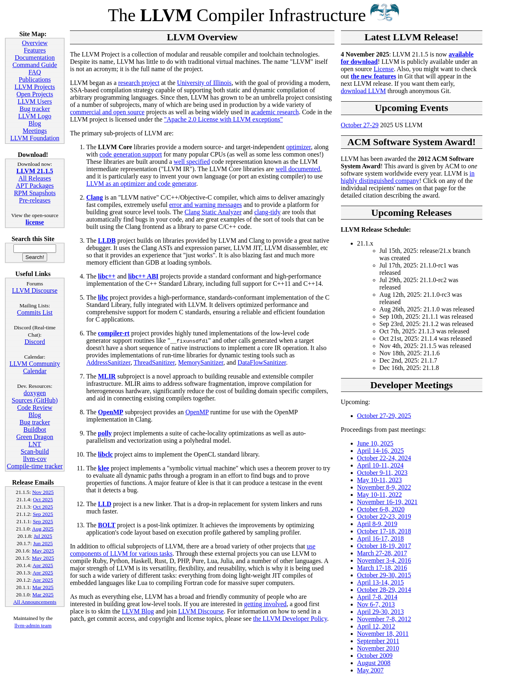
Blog (34, 123)
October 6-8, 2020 (381, 509)
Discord (34, 341)
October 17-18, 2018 (384, 531)
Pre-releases (34, 200)
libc (103, 297)
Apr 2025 (43, 565)
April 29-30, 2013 (380, 611)
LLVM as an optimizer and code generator (141, 183)
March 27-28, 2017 (382, 553)
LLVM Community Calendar (34, 367)
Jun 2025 (43, 543)
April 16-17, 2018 (380, 538)
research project (139, 82)
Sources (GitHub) (35, 400)
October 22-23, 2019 (384, 516)
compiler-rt (114, 333)
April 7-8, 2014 (377, 597)
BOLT (106, 525)
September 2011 (378, 640)
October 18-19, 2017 (384, 545)
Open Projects (34, 94)
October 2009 (375, 655)
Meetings (35, 130)
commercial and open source (107, 112)
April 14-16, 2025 (380, 450)
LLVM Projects (35, 86)
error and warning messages (205, 204)
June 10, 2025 (375, 443)
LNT (34, 444)
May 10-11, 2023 (379, 479)
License (383, 68)
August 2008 (374, 662)
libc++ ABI (143, 276)
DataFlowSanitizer (262, 362)
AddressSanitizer (108, 362)
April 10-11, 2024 (380, 465)
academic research (275, 112)
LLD (104, 503)
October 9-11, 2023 (382, 472)
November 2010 (378, 648)
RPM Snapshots (35, 192)
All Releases (34, 178)
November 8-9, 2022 (384, 487)
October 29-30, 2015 (384, 575)
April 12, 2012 (376, 626)
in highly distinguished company (408, 177)
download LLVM (363, 90)
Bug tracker (35, 108)
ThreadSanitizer (154, 362)
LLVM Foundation (34, 138)
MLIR (107, 376)
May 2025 (43, 551)
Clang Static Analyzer (212, 212)
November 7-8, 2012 (384, 619)
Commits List (35, 312)
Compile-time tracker (35, 466)
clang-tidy (267, 212)
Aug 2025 (43, 529)
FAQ (34, 72)
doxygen (35, 392)
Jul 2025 (43, 536)
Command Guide (35, 64)
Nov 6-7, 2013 (376, 604)
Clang (94, 197)
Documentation (35, 57)
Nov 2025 (43, 492)
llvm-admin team (32, 625)
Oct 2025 (43, 499)
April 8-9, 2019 (377, 523)
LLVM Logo (35, 116)
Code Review (34, 407)
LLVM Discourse (35, 290)
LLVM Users (34, 101)
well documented (298, 168)
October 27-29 (360, 125)
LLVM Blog (138, 611)
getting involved (265, 603)
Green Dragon (34, 436)
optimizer (298, 147)
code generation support (131, 154)
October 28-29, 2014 (384, 589)
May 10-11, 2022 (379, 494)
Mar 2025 (43, 587)
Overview (35, 42)
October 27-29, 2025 (384, 415)
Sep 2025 (43, 514)
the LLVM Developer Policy (290, 618)
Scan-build (35, 451)
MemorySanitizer (200, 362)
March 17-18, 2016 (382, 567)
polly (105, 433)
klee (103, 468)
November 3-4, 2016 (384, 560)
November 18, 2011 (383, 633)
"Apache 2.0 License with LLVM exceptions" (223, 119)
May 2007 (370, 670)
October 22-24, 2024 (384, 458)
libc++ (106, 276)
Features (35, 50)
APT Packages (35, 185)
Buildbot (35, 429)
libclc (105, 454)
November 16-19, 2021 (387, 501)
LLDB (107, 240)
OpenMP (110, 412)
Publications (35, 79)
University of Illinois (204, 82)
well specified (192, 161)
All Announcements (34, 602)
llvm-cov (35, 458)
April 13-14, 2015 (380, 582)
